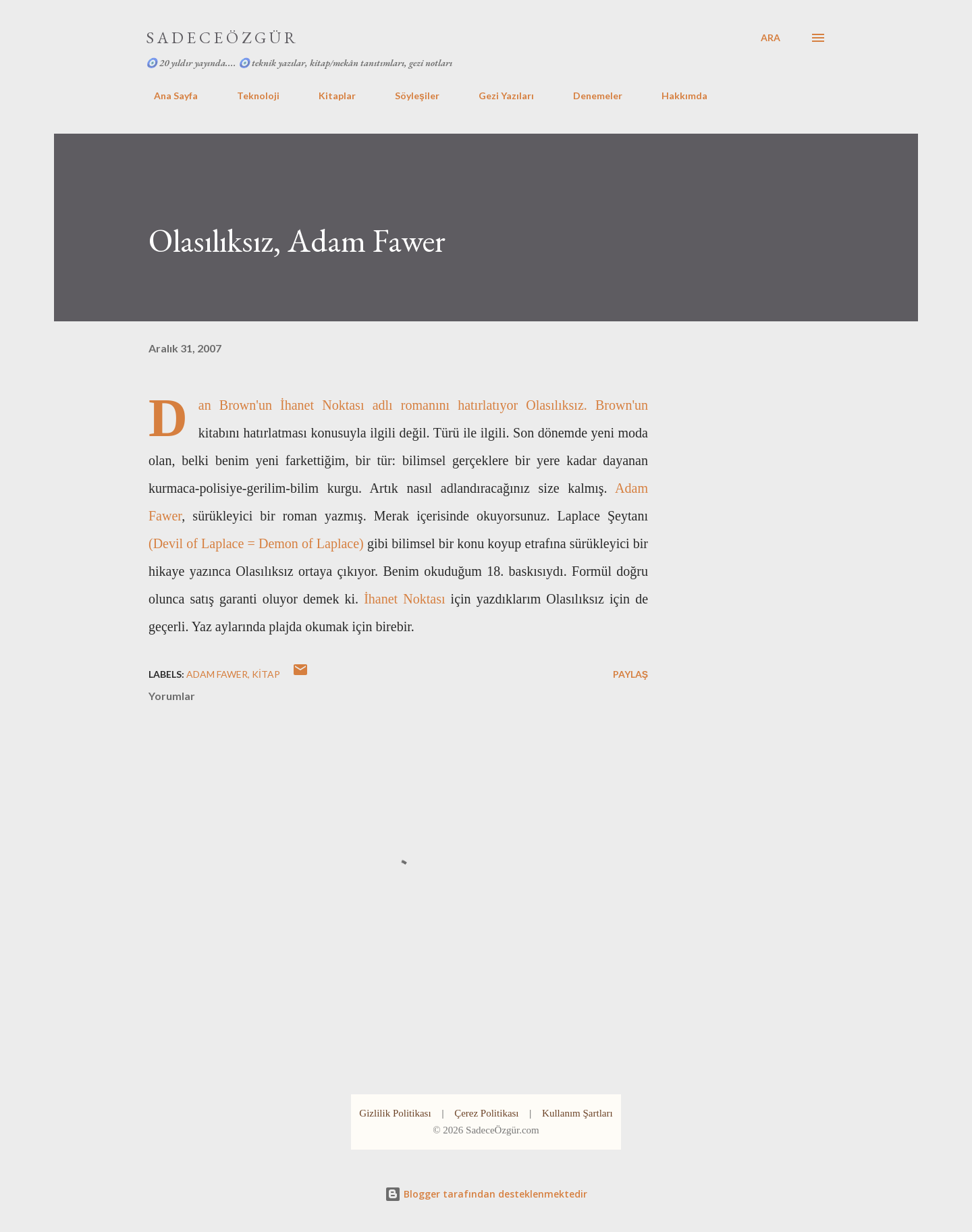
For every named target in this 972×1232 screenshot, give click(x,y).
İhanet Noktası (322, 405)
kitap (266, 674)
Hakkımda (676, 95)
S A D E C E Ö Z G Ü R (221, 37)
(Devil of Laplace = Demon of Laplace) (256, 543)
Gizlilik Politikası (395, 1113)
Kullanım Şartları (577, 1113)
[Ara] (770, 38)
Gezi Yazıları (498, 95)
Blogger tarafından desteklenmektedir (486, 1193)
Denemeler (589, 95)
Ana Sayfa (168, 95)
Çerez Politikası (486, 1113)
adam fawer (217, 674)
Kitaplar (329, 95)
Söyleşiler (409, 95)
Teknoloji (250, 95)
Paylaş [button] (630, 674)
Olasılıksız (555, 405)
